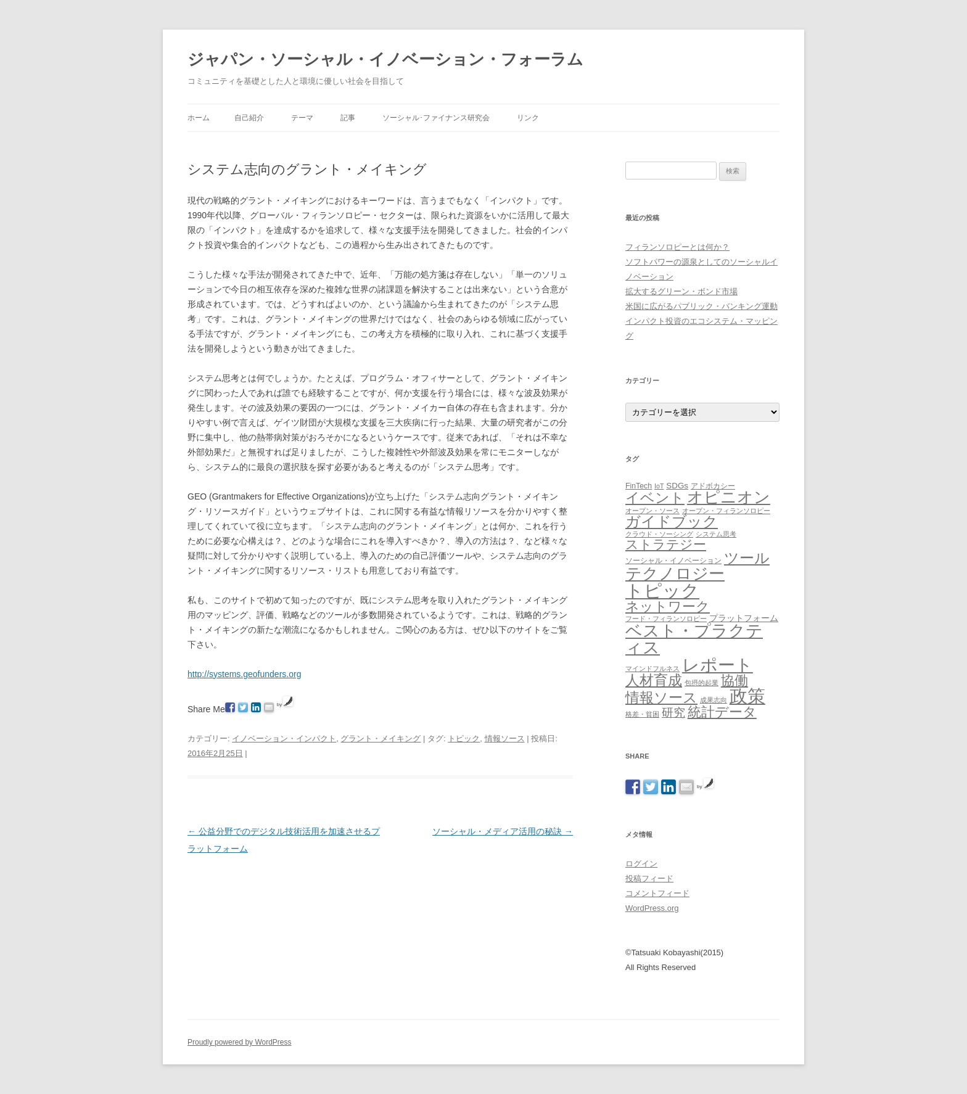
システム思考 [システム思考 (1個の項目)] (716, 534)
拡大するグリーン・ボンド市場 (681, 291)
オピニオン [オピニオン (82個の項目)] (728, 497)
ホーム (198, 117)
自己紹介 (249, 117)
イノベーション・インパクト (284, 738)
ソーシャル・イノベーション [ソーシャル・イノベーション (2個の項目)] (673, 560)
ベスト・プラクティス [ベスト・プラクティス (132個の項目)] (694, 639)
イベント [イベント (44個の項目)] (655, 498)
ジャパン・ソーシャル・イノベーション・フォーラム (385, 59)
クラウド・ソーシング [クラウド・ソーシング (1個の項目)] (659, 534)
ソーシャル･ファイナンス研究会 (436, 117)
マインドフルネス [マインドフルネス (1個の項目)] (652, 668)
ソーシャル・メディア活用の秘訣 (502, 831)
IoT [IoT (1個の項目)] (659, 486)
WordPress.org (651, 908)
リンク (528, 117)
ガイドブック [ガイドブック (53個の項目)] (671, 521)
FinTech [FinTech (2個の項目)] (638, 486)
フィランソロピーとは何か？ (677, 247)
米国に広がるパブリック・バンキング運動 (701, 306)
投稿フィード (649, 878)
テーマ (302, 117)
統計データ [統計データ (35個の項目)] (722, 712)
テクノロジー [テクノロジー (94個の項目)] (675, 573)
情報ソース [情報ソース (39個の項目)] (661, 697)
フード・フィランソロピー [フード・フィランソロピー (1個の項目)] (666, 618)
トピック (464, 738)
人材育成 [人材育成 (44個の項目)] (653, 680)
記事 (347, 117)
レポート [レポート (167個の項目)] (717, 665)
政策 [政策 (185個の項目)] (747, 696)
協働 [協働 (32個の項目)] (734, 680)
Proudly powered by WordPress (239, 1042)
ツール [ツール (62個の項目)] (747, 557)
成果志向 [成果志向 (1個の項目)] (713, 700)
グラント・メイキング (380, 738)
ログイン (641, 863)
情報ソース (505, 738)
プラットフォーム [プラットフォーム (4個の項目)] (743, 618)
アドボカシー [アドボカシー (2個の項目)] (713, 486)
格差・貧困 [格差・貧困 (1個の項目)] (642, 714)
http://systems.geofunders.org (244, 674)
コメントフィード (657, 893)
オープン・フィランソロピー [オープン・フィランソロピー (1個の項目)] (726, 510)
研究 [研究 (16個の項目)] (673, 712)
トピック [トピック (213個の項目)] (662, 590)
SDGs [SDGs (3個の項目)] (677, 485)
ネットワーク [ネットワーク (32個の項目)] (667, 606)
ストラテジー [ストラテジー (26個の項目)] (665, 544)
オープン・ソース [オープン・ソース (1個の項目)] (652, 510)
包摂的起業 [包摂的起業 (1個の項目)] (701, 682)
